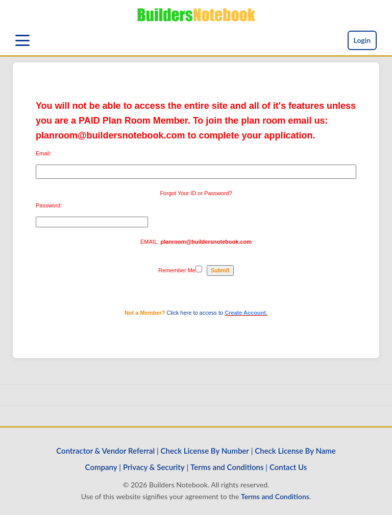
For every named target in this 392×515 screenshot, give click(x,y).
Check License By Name (295, 450)
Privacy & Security (154, 467)
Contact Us (288, 467)
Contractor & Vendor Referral (105, 450)
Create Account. (246, 313)
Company (101, 467)
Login (362, 40)
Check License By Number (205, 450)
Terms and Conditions (226, 467)
